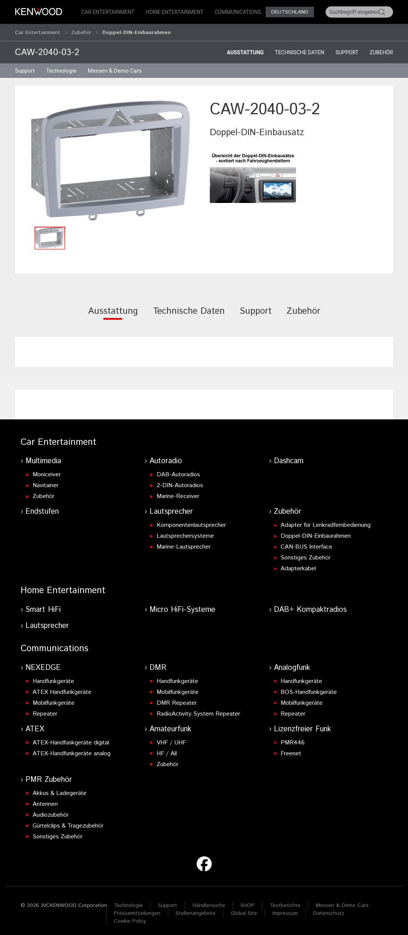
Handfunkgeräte (53, 678)
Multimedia (43, 457)
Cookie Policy (130, 918)
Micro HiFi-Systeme (182, 606)
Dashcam (288, 457)
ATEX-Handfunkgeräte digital (71, 739)
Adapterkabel (298, 565)
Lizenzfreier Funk (302, 725)
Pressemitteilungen (137, 910)
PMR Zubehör (48, 776)
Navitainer (45, 482)
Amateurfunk (170, 725)
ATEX (34, 725)
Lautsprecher (171, 508)
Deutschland (289, 12)
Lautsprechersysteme (185, 532)
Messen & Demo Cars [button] (115, 67)
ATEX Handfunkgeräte (62, 688)
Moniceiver (47, 471)
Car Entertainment (108, 12)
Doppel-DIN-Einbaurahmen (316, 532)
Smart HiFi (43, 606)
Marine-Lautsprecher (184, 543)
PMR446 (293, 739)
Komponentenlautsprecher (191, 521)
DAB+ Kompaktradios (310, 606)
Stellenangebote (195, 910)
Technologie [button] (61, 67)
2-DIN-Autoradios (180, 482)
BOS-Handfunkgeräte (309, 688)
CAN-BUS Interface (306, 543)
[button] (110, 157)
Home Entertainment (174, 12)
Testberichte (285, 902)
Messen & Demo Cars (342, 902)
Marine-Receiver (178, 493)
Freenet (291, 750)
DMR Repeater (177, 699)
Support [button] (25, 67)
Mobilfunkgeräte (54, 699)
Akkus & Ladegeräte (60, 790)
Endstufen (42, 508)
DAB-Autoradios (178, 471)
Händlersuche (209, 902)
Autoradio (165, 457)
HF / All (167, 750)
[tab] (113, 313)
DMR (157, 664)
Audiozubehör (51, 811)
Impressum (285, 910)
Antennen (45, 800)
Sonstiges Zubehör (305, 554)
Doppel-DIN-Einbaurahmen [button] (136, 30)
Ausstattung (245, 49)
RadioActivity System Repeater (198, 710)
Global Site (244, 910)
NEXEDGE (43, 664)
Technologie (128, 902)
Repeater (45, 710)
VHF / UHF (171, 739)
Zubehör (81, 30)
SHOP (247, 902)
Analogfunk (292, 664)
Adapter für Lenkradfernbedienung (326, 521)
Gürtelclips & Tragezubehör (68, 822)
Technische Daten (299, 49)
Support (346, 49)
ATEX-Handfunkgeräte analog (72, 750)
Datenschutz (328, 910)
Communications (238, 12)
